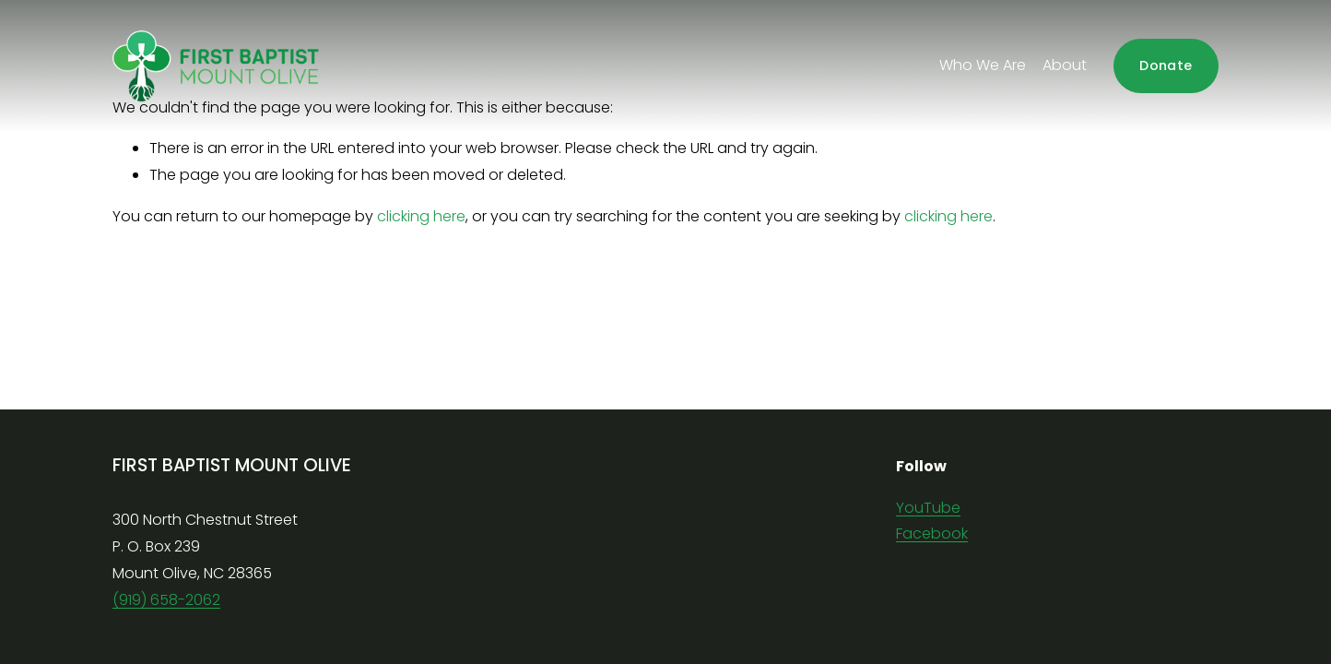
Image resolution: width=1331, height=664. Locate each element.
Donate (1165, 65)
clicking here (421, 216)
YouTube (928, 507)
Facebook (932, 533)
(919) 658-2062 (166, 600)
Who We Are (982, 65)
